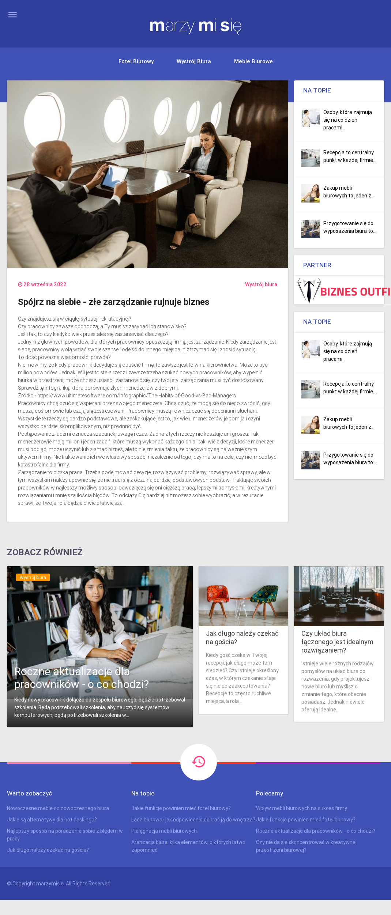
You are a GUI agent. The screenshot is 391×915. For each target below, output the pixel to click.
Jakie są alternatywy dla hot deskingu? (52, 819)
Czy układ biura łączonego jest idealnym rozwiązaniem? (337, 641)
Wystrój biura (194, 61)
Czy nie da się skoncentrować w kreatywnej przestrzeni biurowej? (306, 846)
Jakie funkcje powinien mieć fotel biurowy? (181, 808)
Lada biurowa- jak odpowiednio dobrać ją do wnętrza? (193, 819)
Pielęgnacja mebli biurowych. (164, 831)
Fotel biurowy (136, 61)
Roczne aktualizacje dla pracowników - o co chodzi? (81, 678)
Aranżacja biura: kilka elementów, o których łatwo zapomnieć (188, 846)
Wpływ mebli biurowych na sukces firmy (301, 808)
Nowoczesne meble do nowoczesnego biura (58, 808)
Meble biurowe (253, 61)
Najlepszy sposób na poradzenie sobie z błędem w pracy (65, 835)
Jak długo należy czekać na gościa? (242, 637)
